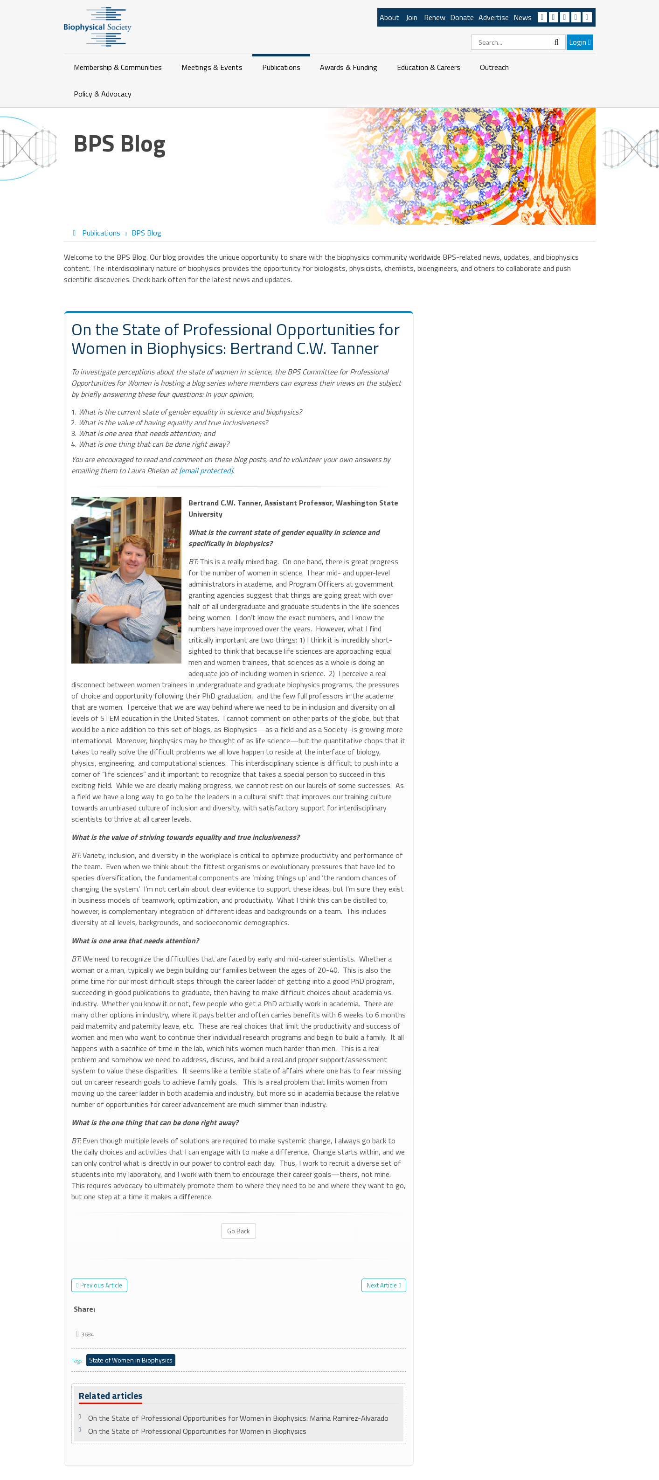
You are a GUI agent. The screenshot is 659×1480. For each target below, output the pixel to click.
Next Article (382, 1285)
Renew (434, 17)
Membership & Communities (118, 67)
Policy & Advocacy (103, 93)
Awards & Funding (348, 67)
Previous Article (101, 1285)
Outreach (494, 67)
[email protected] (206, 470)
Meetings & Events (212, 67)
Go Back (238, 1231)
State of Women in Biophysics (131, 1360)
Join (411, 17)
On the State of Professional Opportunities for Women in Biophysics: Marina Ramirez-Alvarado (238, 1418)
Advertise (494, 17)
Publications (281, 67)
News (522, 17)
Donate (462, 17)
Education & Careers (428, 67)
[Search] (518, 42)
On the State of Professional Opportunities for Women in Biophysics (197, 1431)
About (389, 17)
